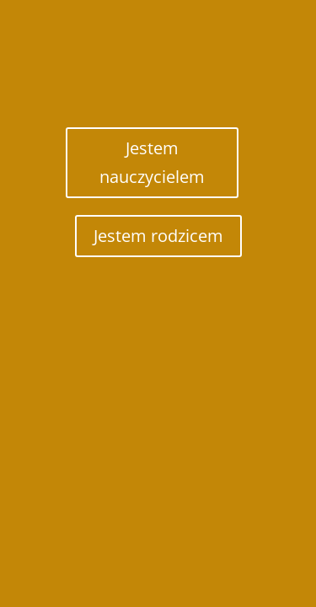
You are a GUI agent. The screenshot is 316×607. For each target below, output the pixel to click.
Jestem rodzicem (158, 235)
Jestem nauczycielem (152, 162)
